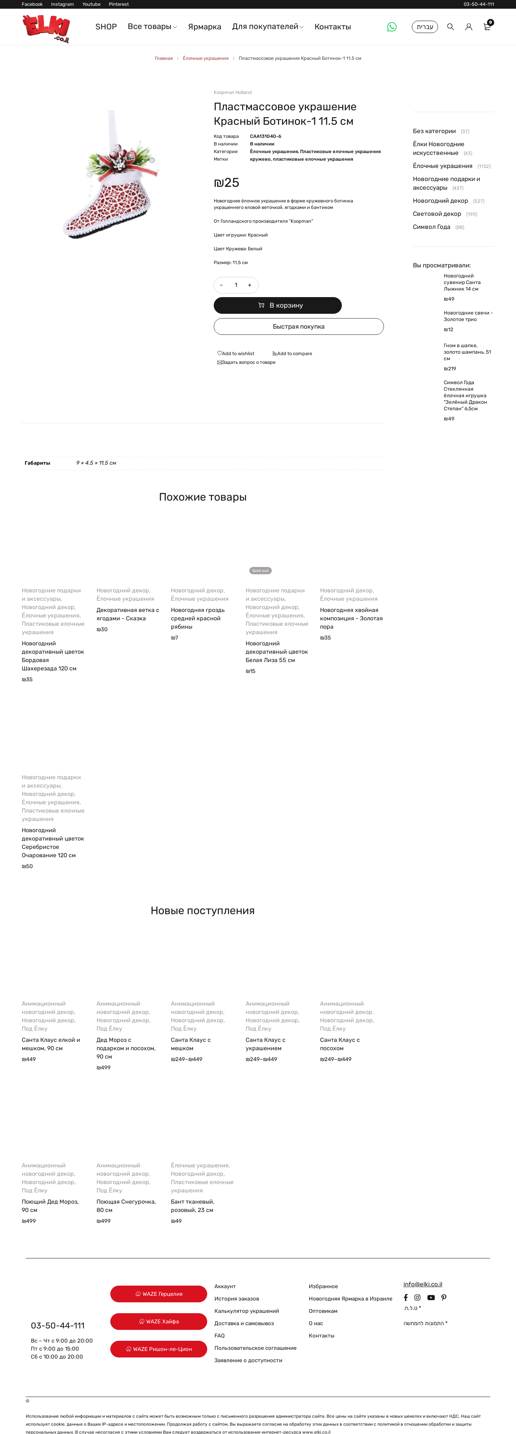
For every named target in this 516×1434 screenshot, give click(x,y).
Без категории (434, 131)
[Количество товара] (235, 285)
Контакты (322, 1319)
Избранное (323, 1269)
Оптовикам (323, 1294)
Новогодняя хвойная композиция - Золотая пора (351, 601)
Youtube (91, 4)
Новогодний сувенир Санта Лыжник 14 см (462, 282)
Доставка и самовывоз (244, 1306)
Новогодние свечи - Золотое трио (468, 316)
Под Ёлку (35, 1011)
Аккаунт (225, 1269)
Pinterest (119, 4)
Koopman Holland (233, 92)
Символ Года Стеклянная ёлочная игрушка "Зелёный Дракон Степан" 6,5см (465, 395)
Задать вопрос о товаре (248, 345)
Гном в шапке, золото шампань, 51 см (467, 352)
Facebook (32, 4)
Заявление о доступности (248, 1343)
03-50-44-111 (479, 4)
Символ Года (431, 226)
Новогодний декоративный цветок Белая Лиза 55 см (277, 635)
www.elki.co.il (316, 1415)
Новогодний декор (48, 590)
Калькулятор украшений (246, 1294)
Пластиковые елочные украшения (340, 151)
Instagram (62, 4)
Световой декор (437, 213)
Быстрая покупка (299, 309)
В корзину (324, 285)
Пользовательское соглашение (255, 1331)
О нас (316, 1306)
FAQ (219, 1319)
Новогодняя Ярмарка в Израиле (350, 1282)
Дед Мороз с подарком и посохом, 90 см (126, 1031)
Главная (164, 58)
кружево (260, 159)
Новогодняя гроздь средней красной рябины (198, 601)
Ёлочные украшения (206, 58)
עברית (425, 27)
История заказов (236, 1282)
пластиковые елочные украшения (313, 159)
